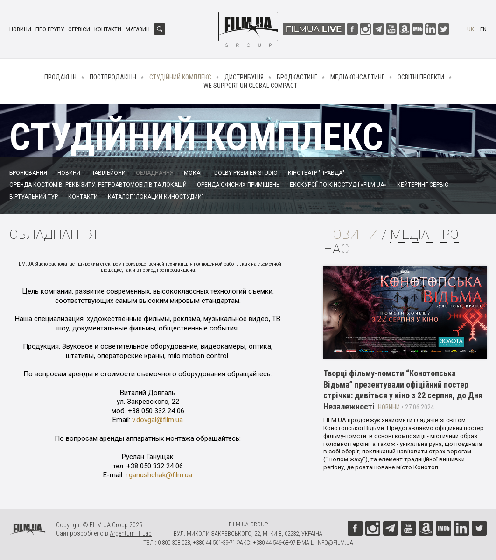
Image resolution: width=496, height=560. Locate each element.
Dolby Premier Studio (246, 173)
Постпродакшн (113, 77)
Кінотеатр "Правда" (316, 173)
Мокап (194, 173)
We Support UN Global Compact (250, 85)
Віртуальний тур (33, 197)
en (483, 29)
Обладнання (155, 173)
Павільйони (108, 173)
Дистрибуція (244, 77)
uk (470, 29)
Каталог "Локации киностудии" (155, 197)
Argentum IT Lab (131, 533)
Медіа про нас (391, 242)
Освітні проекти (421, 77)
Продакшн (60, 77)
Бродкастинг (297, 77)
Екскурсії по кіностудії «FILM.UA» (338, 184)
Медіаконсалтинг (357, 77)
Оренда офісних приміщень (238, 184)
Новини (20, 29)
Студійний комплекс (180, 77)
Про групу (49, 29)
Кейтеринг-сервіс (422, 184)
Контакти (107, 29)
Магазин (138, 29)
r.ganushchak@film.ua (159, 475)
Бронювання (28, 173)
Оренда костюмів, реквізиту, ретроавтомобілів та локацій (98, 184)
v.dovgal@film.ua (157, 420)
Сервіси (79, 29)
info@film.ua (334, 542)
